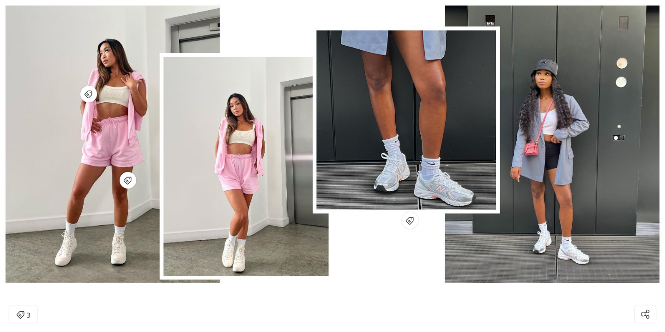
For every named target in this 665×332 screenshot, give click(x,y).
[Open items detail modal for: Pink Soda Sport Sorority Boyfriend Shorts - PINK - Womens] (128, 180)
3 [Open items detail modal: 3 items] (23, 315)
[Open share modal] (645, 314)
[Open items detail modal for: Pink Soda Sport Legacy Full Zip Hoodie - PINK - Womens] (88, 94)
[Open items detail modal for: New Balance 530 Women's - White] (410, 220)
